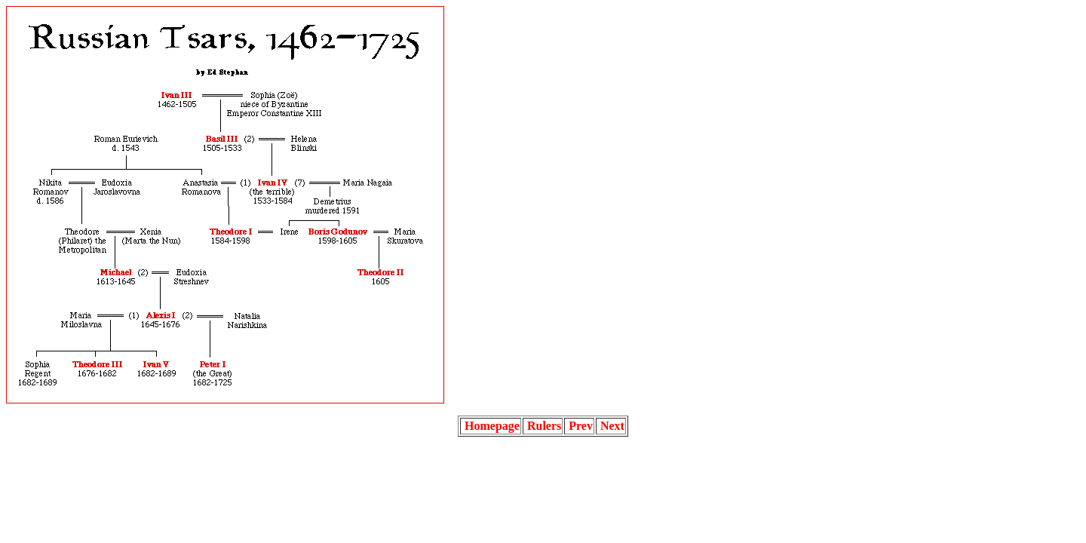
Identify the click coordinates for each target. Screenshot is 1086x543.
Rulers (542, 425)
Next (610, 425)
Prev (579, 425)
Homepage (491, 425)
